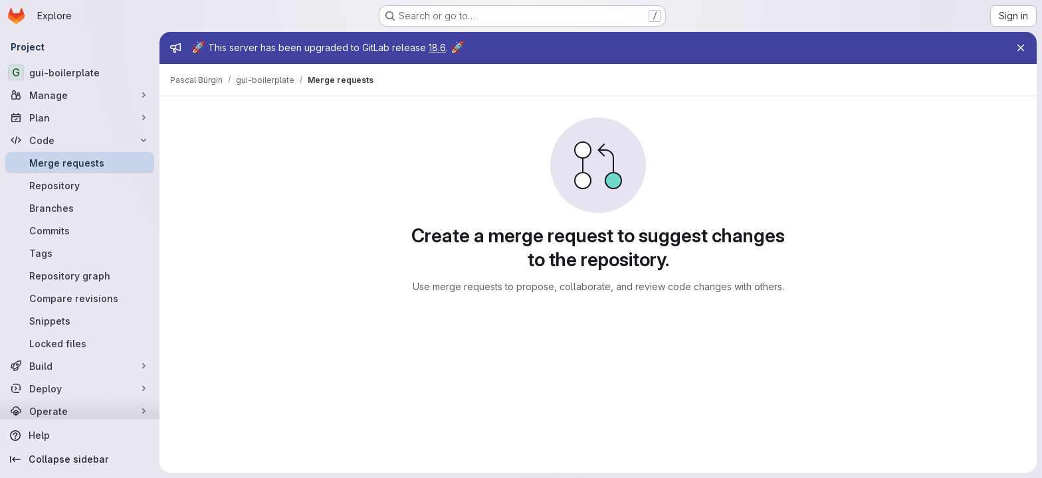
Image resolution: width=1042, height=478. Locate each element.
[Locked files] (79, 343)
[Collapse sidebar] (79, 459)
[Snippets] (79, 320)
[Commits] (79, 230)
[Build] (79, 365)
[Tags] (79, 253)
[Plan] (79, 117)
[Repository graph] (79, 275)
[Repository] (79, 185)
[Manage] (79, 95)
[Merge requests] (79, 162)
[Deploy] (79, 388)
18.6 (437, 47)
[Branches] (79, 207)
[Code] (79, 140)
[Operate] (79, 411)
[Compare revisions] (79, 298)
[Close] (1021, 48)
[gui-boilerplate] (79, 72)
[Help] (79, 435)
